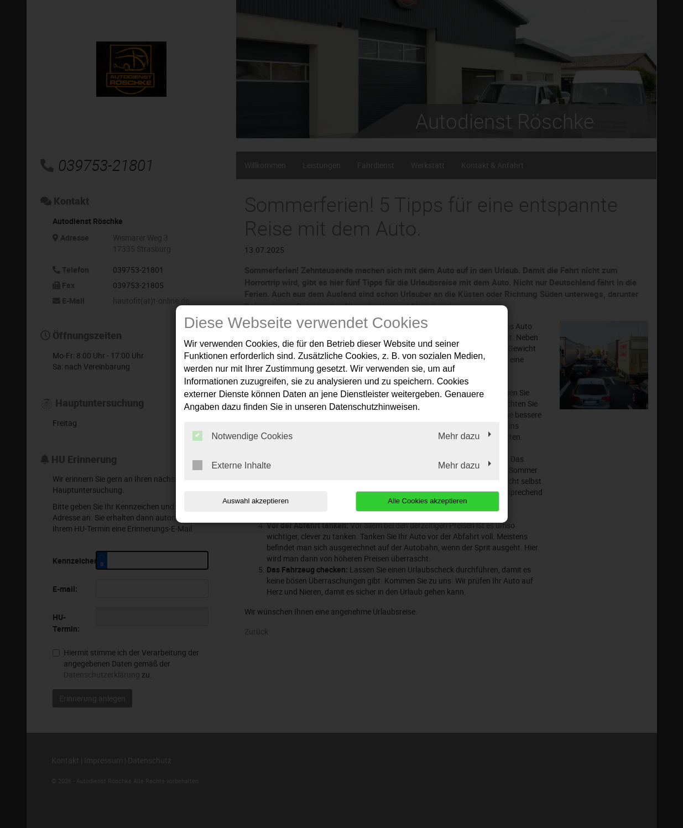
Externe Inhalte (232, 465)
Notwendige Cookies (242, 436)
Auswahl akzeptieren (255, 501)
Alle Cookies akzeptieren (428, 501)
